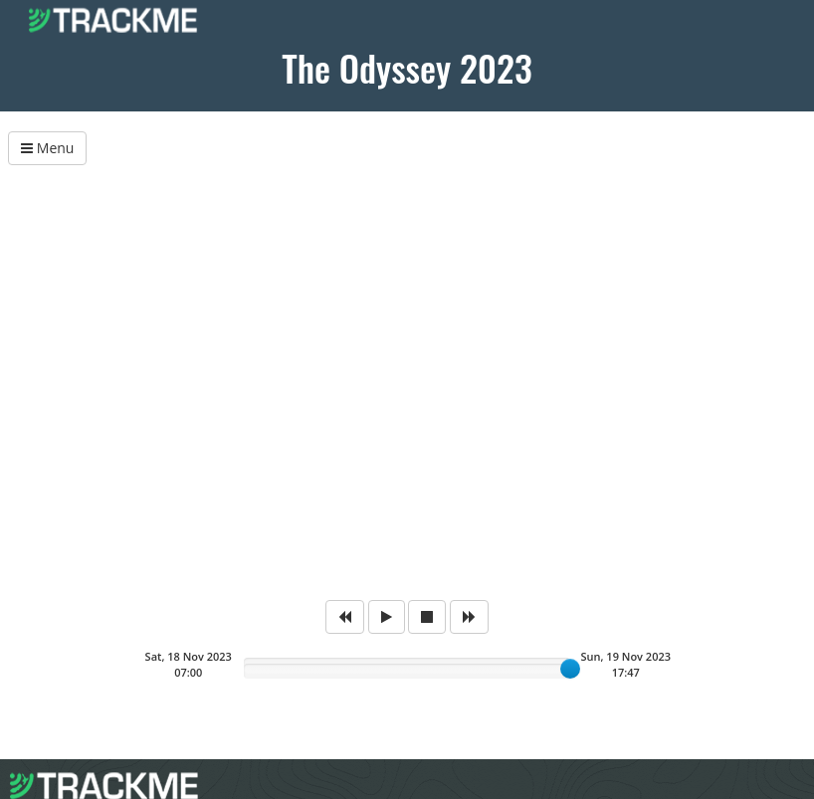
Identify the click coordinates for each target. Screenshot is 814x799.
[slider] (570, 669)
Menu (47, 147)
